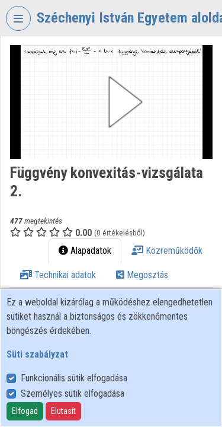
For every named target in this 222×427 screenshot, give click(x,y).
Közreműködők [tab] (166, 250)
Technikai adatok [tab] (58, 275)
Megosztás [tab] (142, 275)
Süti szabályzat (37, 354)
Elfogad (25, 411)
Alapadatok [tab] (85, 250)
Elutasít (63, 411)
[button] (111, 102)
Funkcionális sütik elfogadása (74, 378)
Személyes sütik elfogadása (72, 393)
